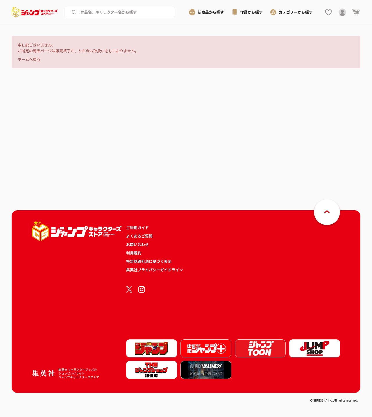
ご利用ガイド (137, 227)
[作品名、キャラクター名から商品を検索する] (124, 12)
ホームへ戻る (29, 59)
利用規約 (133, 253)
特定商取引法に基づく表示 (148, 261)
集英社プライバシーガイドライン (154, 269)
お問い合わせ (137, 244)
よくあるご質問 (139, 236)
